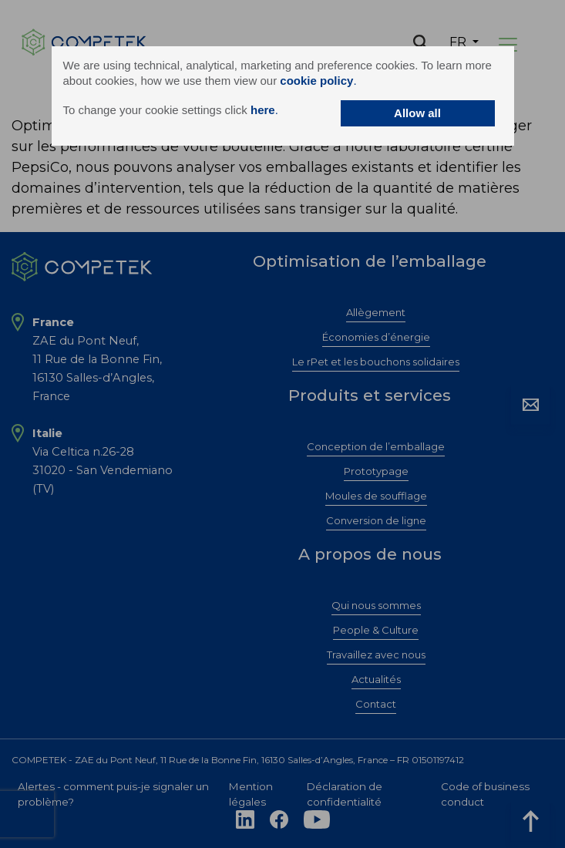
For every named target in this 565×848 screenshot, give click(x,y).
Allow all (417, 112)
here (263, 109)
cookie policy (316, 80)
